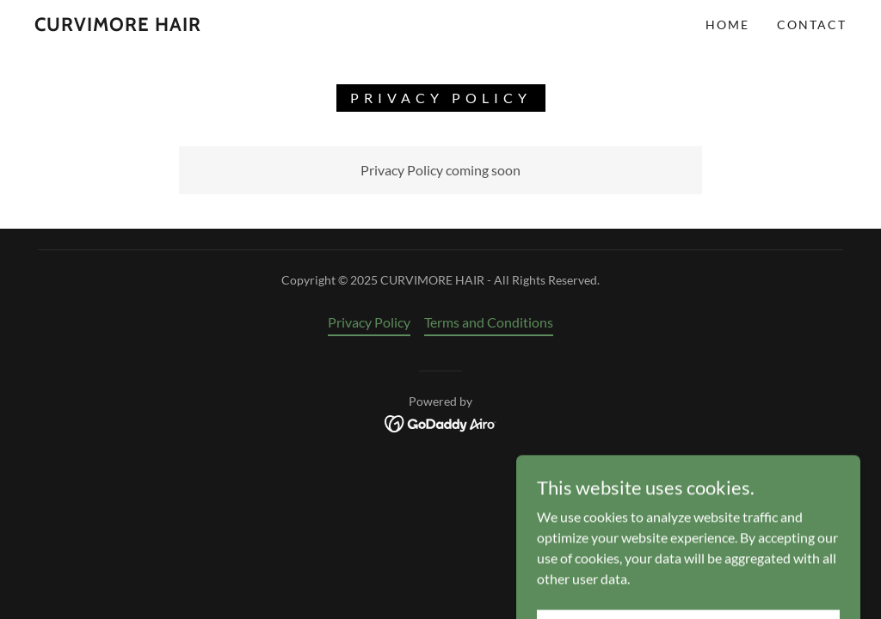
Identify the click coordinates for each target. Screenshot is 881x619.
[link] (117, 25)
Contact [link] (812, 24)
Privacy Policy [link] (369, 322)
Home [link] (727, 24)
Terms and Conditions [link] (488, 322)
